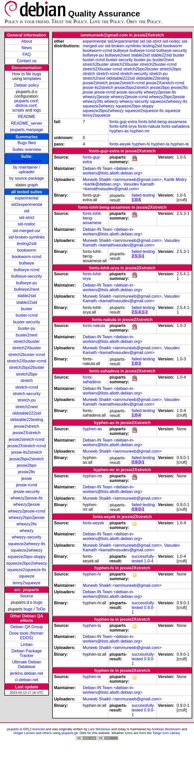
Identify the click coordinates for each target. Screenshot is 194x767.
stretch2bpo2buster (26, 367)
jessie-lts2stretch (26, 452)
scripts (18, 110)
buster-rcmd (27, 315)
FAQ (26, 54)
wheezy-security (26, 537)
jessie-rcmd (26, 485)
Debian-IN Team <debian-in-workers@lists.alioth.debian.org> (112, 170)
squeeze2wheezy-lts (26, 544)
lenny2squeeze (27, 583)
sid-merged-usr (27, 231)
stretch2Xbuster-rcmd (26, 361)
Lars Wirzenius (99, 729)
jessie (26, 478)
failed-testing (143, 195)
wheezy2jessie (26, 504)
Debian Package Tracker (27, 653)
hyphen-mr (139, 131)
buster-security (26, 322)
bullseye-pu (26, 283)
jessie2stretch (26, 426)
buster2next (27, 335)
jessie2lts (26, 472)
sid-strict (26, 217)
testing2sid (27, 243)
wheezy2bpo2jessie (27, 517)
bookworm (26, 250)
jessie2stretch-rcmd (27, 439)
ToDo (40, 609)
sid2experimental (26, 204)
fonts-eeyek (120, 144)
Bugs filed (26, 143)
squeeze (26, 576)
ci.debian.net (26, 680)
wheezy (26, 530)
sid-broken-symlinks (26, 237)
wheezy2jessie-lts (27, 498)
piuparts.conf (26, 101)
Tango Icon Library (166, 733)
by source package (26, 178)
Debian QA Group (26, 627)
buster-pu (27, 328)
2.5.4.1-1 (139, 312)
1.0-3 (136, 363)
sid (26, 211)
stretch (26, 380)
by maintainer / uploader (26, 169)
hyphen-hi (141, 144)
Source (26, 596)
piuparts (13, 729)
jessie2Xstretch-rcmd (26, 446)
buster (26, 309)
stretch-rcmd (26, 387)
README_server (26, 123)
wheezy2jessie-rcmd (26, 511)
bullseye (26, 263)
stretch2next (26, 407)
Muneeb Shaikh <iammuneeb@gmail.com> (122, 179)
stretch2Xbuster (26, 348)
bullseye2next (26, 289)
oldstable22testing (26, 419)
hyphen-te (180, 144)
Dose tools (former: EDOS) (26, 635)
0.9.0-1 (137, 462)
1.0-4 (136, 415)
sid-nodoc (27, 224)
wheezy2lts (26, 524)
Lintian (27, 644)
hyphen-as (119, 131)
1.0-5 (136, 200)
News (26, 47)
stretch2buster (27, 341)
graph (33, 185)
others (47, 733)
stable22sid (26, 302)
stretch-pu (26, 400)
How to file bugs (26, 74)
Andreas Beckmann (166, 729)
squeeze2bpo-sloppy (27, 556)
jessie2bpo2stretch (27, 459)
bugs (37, 602)
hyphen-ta (160, 144)
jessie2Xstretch (27, 161)
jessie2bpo (27, 465)
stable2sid (26, 296)
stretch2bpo (27, 374)
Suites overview (26, 149)
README (26, 116)
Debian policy (26, 85)
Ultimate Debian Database (26, 664)
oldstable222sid (26, 413)
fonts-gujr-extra (123, 122)
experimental (27, 198)
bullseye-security (26, 276)
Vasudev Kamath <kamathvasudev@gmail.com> (118, 186)
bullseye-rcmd (27, 270)
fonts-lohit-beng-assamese (162, 122)
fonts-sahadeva (175, 126)
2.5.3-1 (137, 256)
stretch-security (26, 393)
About (26, 41)
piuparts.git (69, 733)
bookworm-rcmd (26, 256)
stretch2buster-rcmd (26, 354)
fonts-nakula (149, 126)
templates (32, 78)
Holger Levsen (24, 733)
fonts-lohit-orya (123, 126)
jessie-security (27, 491)
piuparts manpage (26, 129)
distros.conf (26, 105)
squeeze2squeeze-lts (26, 570)
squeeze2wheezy (27, 550)
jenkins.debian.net (26, 673)
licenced (38, 729)
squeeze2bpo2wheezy (26, 563)
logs (37, 110)
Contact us (26, 61)
